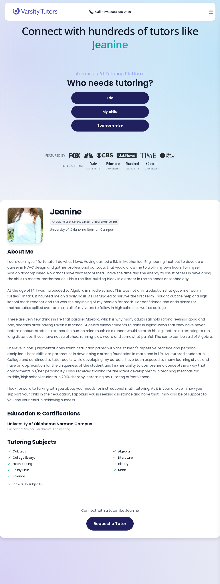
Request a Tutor (110, 523)
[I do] (110, 98)
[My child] (110, 112)
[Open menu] (210, 11)
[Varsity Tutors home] (35, 12)
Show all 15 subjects (24, 484)
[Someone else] (110, 126)
